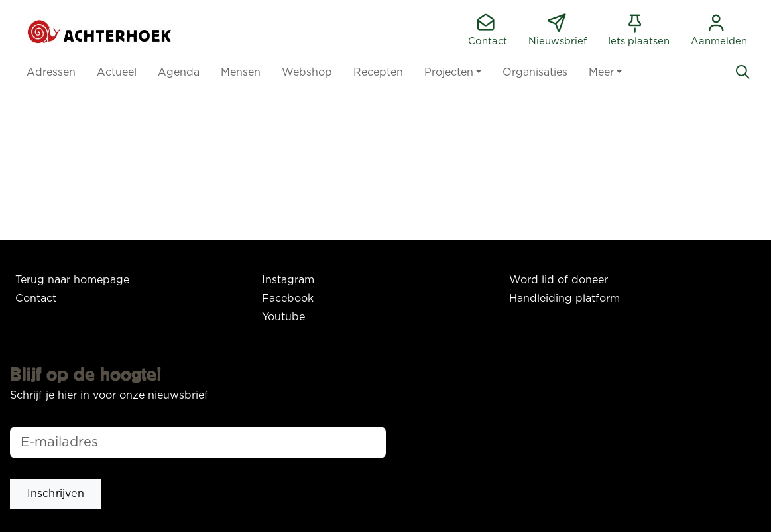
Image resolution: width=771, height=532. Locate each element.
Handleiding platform (564, 298)
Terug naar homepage (72, 280)
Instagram (288, 280)
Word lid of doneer (558, 280)
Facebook (288, 298)
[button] (51, 72)
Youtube (283, 317)
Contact (35, 298)
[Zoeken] (742, 72)
